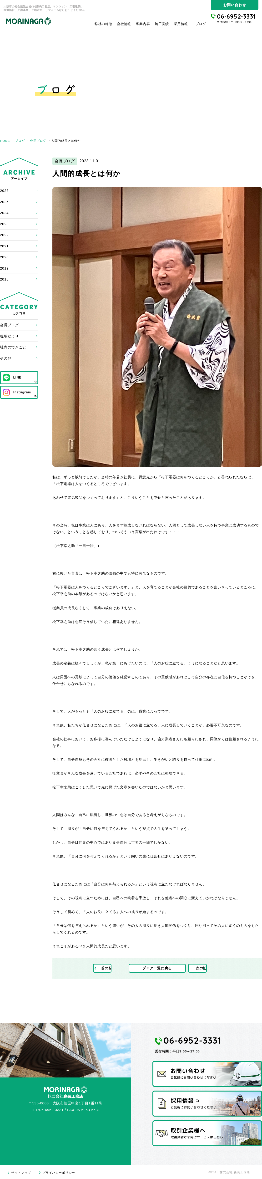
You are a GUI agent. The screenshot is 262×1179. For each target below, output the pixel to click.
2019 (4, 268)
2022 (4, 235)
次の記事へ (204, 968)
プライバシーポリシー (58, 1172)
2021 (4, 246)
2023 (4, 224)
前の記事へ (110, 968)
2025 (4, 202)
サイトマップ (21, 1172)
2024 (4, 213)
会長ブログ (9, 325)
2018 (4, 279)
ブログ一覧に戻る (157, 968)
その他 (5, 358)
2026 (4, 191)
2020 (4, 257)
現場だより (9, 336)
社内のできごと (13, 347)
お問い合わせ (234, 5)
